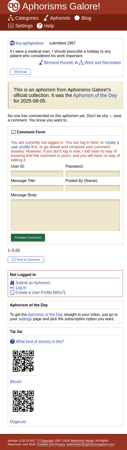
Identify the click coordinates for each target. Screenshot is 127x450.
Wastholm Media (82, 440)
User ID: (18, 166)
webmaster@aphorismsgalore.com (90, 444)
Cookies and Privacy (51, 444)
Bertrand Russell (58, 63)
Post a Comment (28, 259)
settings (25, 319)
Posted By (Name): (81, 181)
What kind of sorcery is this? (40, 341)
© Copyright (45, 440)
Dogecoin (18, 422)
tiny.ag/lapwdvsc (30, 43)
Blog (86, 18)
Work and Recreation (103, 63)
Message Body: (24, 195)
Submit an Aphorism (33, 283)
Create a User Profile (34, 292)
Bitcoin (16, 382)
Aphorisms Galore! (61, 6)
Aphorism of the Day (45, 314)
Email (23, 72)
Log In (21, 288)
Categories (27, 18)
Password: (74, 166)
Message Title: (23, 181)
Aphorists (60, 18)
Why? (59, 292)
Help (49, 25)
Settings (24, 25)
